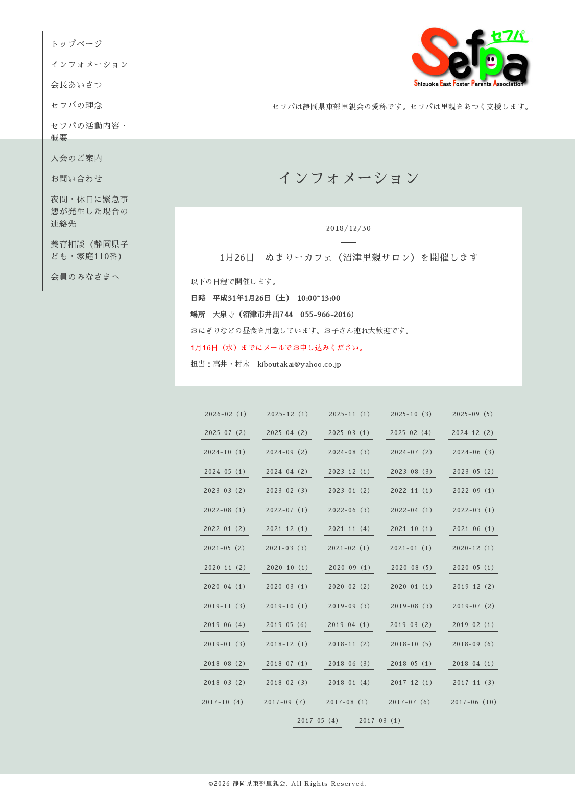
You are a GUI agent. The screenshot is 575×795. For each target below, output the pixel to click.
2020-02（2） (351, 587)
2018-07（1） (289, 664)
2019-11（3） (226, 606)
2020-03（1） (289, 587)
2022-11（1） (413, 491)
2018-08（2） (226, 664)
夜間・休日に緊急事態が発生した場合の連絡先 (90, 212)
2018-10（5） (413, 644)
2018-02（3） (289, 683)
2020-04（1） (226, 587)
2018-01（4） (351, 683)
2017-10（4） (224, 702)
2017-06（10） (475, 702)
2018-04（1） (475, 664)
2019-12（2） (475, 587)
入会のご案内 (77, 159)
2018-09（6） (475, 644)
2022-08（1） (226, 510)
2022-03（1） (475, 510)
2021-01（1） (413, 548)
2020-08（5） (413, 568)
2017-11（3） (475, 683)
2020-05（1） (475, 568)
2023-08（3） (413, 472)
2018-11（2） (351, 644)
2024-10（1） (226, 452)
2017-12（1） (413, 683)
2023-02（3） (289, 491)
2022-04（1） (413, 510)
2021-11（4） (351, 529)
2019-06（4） (226, 625)
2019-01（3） (226, 644)
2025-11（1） (351, 414)
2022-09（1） (475, 491)
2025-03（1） (350, 433)
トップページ (77, 44)
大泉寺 (224, 314)
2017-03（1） (381, 721)
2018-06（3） (351, 664)
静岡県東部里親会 (259, 784)
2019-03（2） (413, 625)
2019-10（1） (289, 606)
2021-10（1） (413, 529)
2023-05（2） (475, 472)
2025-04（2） (289, 433)
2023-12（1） (351, 472)
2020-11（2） (227, 568)
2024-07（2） (413, 452)
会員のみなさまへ (85, 277)
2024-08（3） (351, 452)
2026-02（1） (227, 414)
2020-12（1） (475, 548)
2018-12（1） (289, 644)
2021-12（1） (289, 529)
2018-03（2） (226, 683)
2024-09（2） (289, 452)
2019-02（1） (475, 625)
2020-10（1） (289, 568)
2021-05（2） (226, 548)
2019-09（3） (351, 606)
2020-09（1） (351, 568)
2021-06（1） (475, 529)
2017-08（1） (349, 702)
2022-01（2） (226, 529)
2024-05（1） (226, 472)
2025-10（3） (413, 414)
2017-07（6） (411, 702)
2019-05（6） (288, 625)
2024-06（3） (475, 452)
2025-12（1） (289, 414)
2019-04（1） (350, 625)
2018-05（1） (413, 664)
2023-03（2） (226, 491)
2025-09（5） (474, 414)
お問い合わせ (77, 179)
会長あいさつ (77, 85)
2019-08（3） (413, 606)
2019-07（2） (475, 606)
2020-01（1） (413, 587)
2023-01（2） (351, 491)
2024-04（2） (289, 472)
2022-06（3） (351, 510)
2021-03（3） (288, 548)
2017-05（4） (319, 721)
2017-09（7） (286, 702)
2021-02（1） (350, 548)
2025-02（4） (412, 433)
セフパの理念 (77, 106)
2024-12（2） (474, 433)
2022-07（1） (289, 510)
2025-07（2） (227, 433)
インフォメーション (90, 65)
